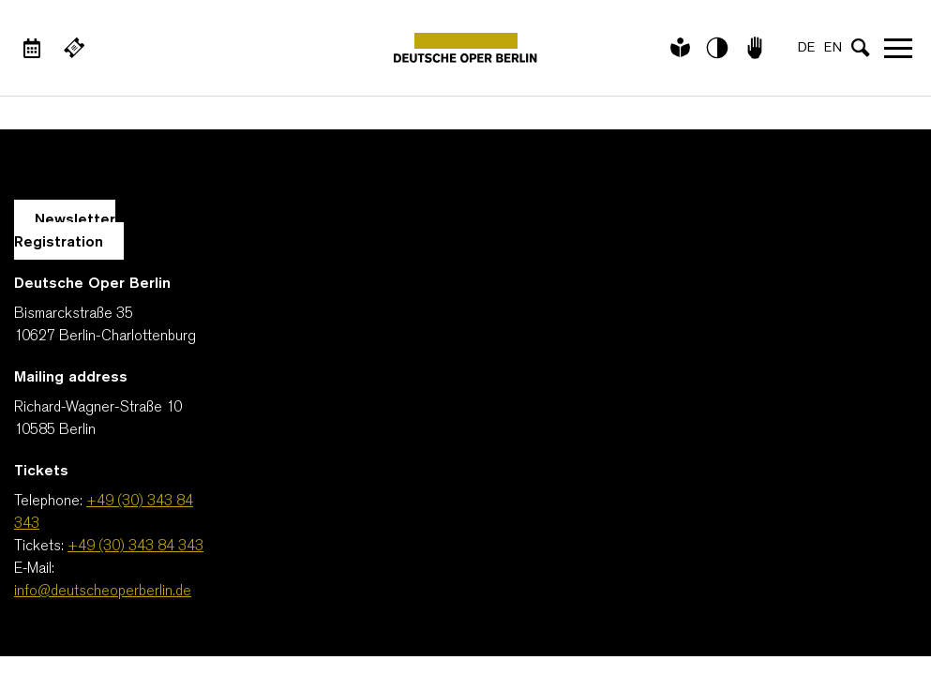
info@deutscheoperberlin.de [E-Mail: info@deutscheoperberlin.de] (102, 591)
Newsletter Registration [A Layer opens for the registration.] (64, 231)
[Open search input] (861, 48)
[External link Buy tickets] (74, 48)
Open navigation (898, 47)
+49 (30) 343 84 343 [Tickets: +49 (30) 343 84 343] (135, 546)
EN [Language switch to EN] (833, 48)
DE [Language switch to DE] (806, 48)
